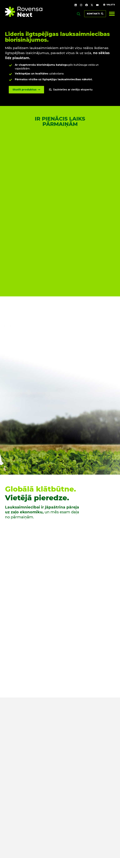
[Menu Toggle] (112, 14)
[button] (78, 14)
